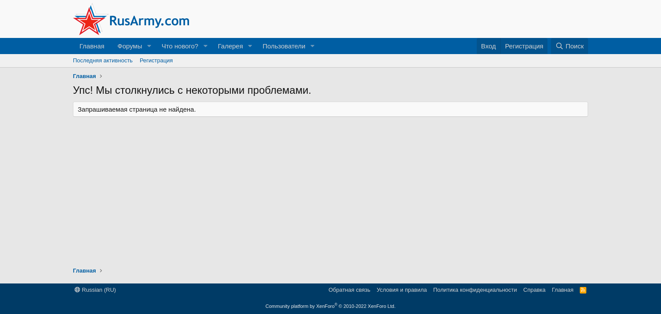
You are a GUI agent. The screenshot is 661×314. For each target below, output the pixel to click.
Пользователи (283, 46)
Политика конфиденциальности (475, 290)
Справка (534, 290)
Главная (91, 46)
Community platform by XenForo (330, 306)
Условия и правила (402, 290)
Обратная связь (349, 290)
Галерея (230, 46)
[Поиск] (569, 46)
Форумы (129, 46)
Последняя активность (103, 60)
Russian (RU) (95, 290)
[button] (149, 46)
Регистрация (156, 60)
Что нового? (180, 46)
